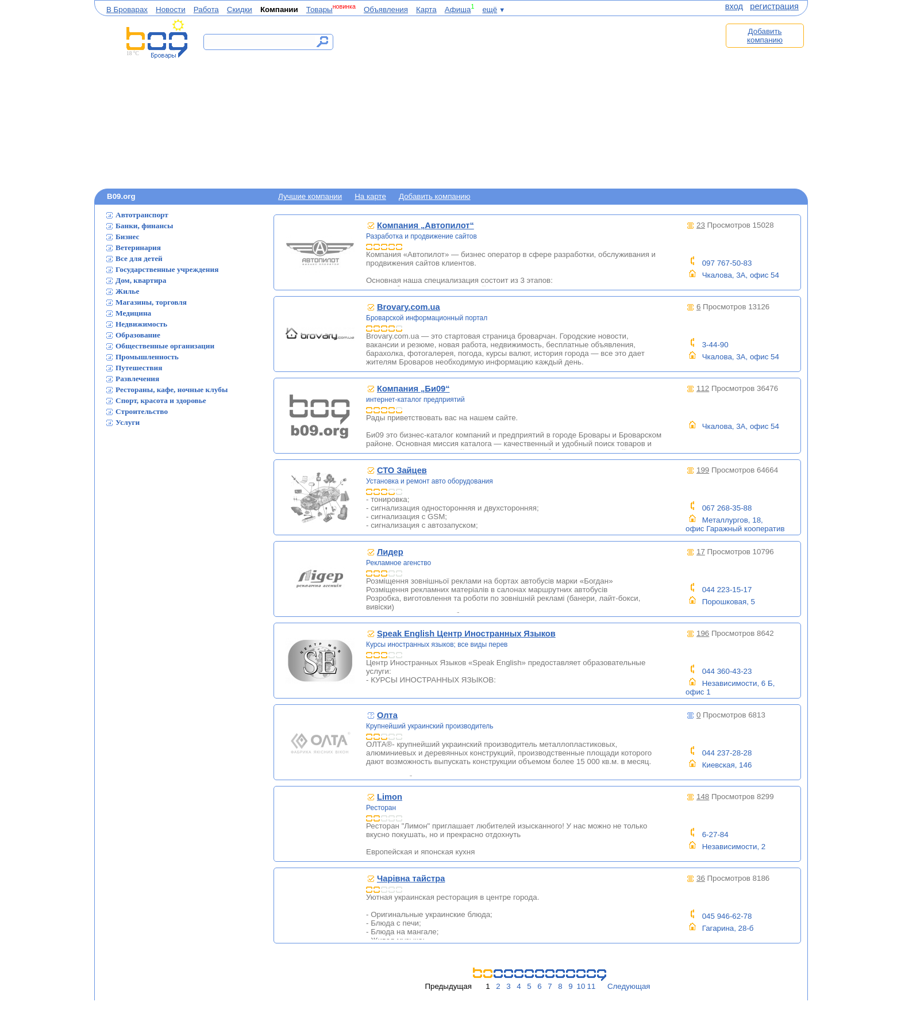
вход (734, 6)
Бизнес (127, 236)
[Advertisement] (524, 101)
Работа (206, 9)
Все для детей (139, 258)
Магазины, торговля (151, 302)
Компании (279, 9)
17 (700, 551)
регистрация (774, 6)
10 (581, 986)
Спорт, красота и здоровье (160, 400)
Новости (171, 9)
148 (702, 796)
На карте (370, 196)
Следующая (628, 986)
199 (702, 470)
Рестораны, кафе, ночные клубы (171, 389)
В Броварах (127, 9)
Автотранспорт (141, 214)
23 (700, 225)
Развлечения (137, 378)
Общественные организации (164, 346)
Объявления (386, 9)
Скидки (239, 9)
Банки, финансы (144, 225)
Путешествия (138, 367)
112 (702, 388)
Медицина (133, 313)
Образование (137, 335)
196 (702, 633)
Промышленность (147, 356)
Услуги (127, 422)
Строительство (141, 411)
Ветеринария (138, 247)
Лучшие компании (310, 196)
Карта (426, 9)
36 (700, 878)
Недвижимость (141, 324)
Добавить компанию (765, 35)
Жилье (127, 291)
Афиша (458, 9)
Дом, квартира (140, 280)
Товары (319, 9)
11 (591, 986)
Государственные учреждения (166, 269)
